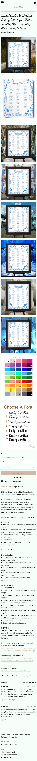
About (9, 735)
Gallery (16, 735)
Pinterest (13, 744)
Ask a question (18, 481)
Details (4, 487)
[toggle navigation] (2, 2)
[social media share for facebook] (2, 481)
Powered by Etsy (7, 757)
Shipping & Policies (16, 487)
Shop (3, 735)
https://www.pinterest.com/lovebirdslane (16, 671)
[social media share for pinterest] (10, 481)
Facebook (5, 744)
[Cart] (35, 3)
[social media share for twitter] (6, 481)
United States (15, 457)
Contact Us (13, 737)
